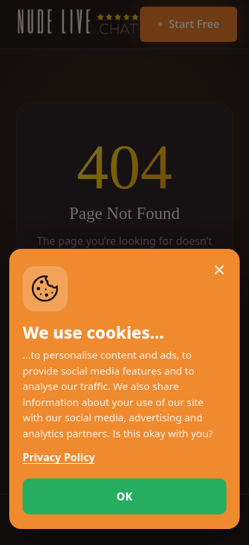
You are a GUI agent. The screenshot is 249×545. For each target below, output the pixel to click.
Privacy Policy (59, 457)
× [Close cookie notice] (219, 269)
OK (124, 496)
